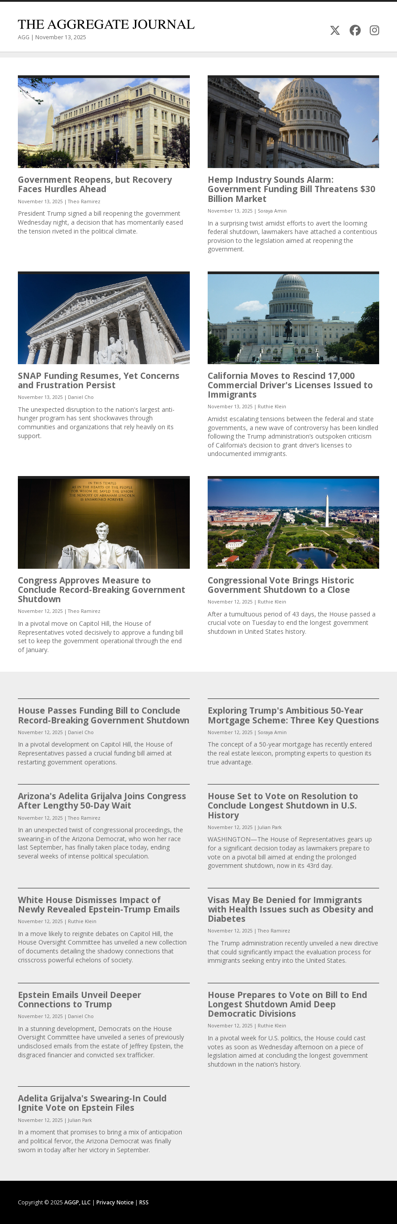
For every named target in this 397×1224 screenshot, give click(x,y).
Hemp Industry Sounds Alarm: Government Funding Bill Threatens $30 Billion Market (291, 188)
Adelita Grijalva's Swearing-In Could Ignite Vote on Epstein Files (92, 1102)
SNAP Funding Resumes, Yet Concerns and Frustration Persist (99, 380)
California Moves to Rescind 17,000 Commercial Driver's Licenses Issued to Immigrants (290, 385)
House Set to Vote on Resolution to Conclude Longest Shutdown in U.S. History (283, 805)
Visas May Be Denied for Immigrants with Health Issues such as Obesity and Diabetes (290, 909)
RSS (144, 1202)
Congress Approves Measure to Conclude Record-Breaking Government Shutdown (101, 589)
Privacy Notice (115, 1202)
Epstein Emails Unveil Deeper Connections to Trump (79, 999)
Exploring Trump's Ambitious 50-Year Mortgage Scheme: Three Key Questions (293, 715)
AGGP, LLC (77, 1202)
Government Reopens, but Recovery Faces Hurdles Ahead (95, 184)
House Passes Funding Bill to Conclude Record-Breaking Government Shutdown (103, 715)
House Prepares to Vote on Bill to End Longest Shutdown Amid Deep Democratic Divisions (287, 1004)
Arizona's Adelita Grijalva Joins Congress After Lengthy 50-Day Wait (102, 800)
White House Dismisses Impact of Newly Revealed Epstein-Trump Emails (99, 904)
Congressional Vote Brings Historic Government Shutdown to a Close (281, 585)
